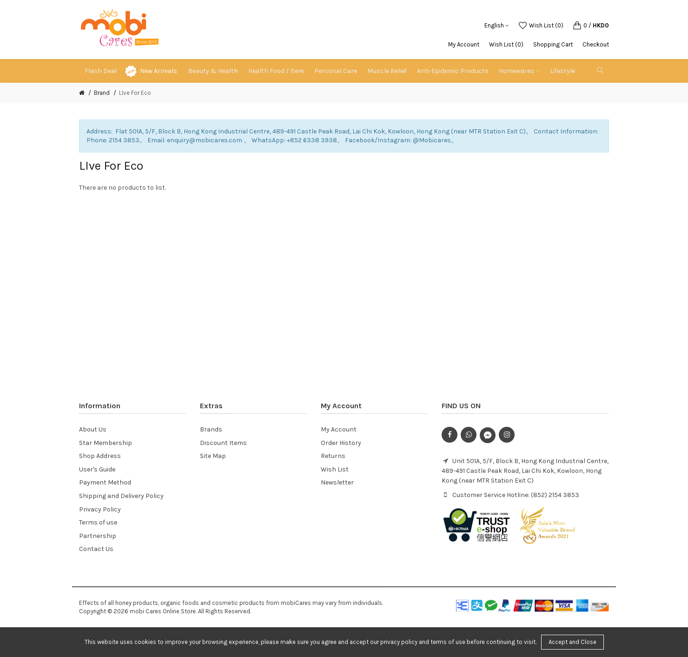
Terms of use (98, 522)
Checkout (595, 44)
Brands (211, 429)
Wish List (335, 469)
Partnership (97, 536)
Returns (333, 456)
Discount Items (223, 443)
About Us (92, 429)
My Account (463, 44)
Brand (102, 92)
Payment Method (105, 482)
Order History (341, 443)
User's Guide (97, 469)
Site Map (213, 456)
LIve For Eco (135, 92)
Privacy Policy (100, 509)
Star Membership (105, 443)
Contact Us (96, 549)
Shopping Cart (553, 44)
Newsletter (337, 482)
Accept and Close (572, 641)
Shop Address (100, 456)
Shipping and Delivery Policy (121, 496)
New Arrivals (158, 71)
